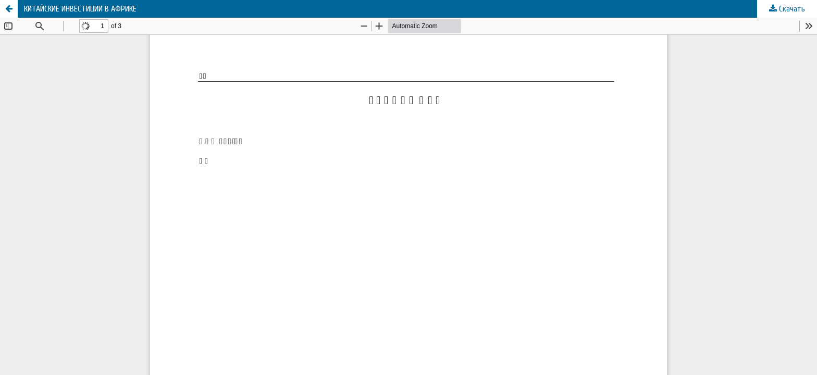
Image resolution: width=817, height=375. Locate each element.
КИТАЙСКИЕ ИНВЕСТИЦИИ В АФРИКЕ (80, 9)
